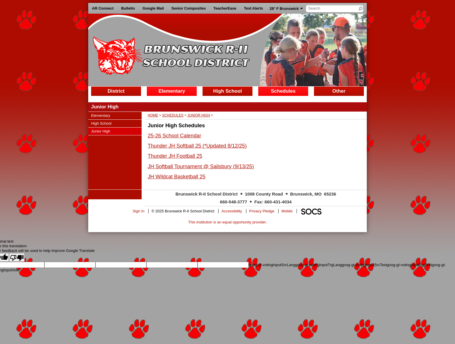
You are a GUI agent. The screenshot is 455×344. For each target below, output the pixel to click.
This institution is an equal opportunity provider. (227, 222)
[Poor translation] (17, 257)
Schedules (172, 115)
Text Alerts (253, 8)
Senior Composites (188, 8)
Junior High (198, 115)
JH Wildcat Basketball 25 (176, 177)
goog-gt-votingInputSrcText (364, 265)
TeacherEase (224, 8)
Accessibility (231, 211)
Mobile (286, 211)
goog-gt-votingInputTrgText (409, 265)
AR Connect (102, 8)
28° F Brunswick (284, 8)
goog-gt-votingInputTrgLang (318, 265)
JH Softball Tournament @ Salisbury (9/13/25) (201, 166)
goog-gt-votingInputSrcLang (272, 265)
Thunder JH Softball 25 (174, 146)
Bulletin (128, 8)
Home (153, 115)
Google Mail (153, 8)
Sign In (138, 211)
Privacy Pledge (262, 211)
